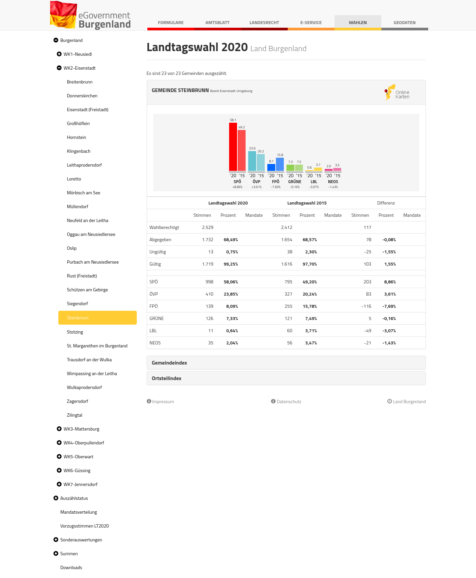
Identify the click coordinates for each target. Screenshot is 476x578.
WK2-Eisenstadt (80, 67)
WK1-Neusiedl (78, 53)
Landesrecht (264, 22)
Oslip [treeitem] (71, 247)
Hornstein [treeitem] (76, 137)
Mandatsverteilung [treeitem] (78, 511)
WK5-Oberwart (78, 456)
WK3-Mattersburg (81, 428)
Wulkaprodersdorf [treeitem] (84, 387)
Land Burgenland (406, 401)
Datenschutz (286, 401)
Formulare (171, 22)
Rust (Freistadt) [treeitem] (82, 275)
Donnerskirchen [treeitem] (82, 95)
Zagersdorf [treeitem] (77, 401)
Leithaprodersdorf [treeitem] (84, 164)
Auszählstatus (74, 498)
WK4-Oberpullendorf (84, 442)
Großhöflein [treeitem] (78, 123)
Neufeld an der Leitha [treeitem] (87, 220)
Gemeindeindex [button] (169, 363)
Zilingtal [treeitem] (74, 414)
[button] (55, 40)
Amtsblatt (217, 22)
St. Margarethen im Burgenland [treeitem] (97, 345)
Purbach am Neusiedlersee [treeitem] (93, 261)
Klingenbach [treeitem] (79, 150)
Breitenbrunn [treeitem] (80, 81)
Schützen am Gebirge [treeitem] (87, 289)
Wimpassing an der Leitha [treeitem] (92, 373)
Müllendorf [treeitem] (77, 206)
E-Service (311, 22)
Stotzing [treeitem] (75, 331)
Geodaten (405, 22)
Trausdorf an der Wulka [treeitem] (89, 359)
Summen (69, 553)
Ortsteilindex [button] (167, 378)
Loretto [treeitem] (74, 178)
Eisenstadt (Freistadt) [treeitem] (87, 109)
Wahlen (358, 22)
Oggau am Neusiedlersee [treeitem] (91, 234)
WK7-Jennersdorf (81, 484)
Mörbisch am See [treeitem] (83, 192)
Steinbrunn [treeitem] (78, 317)
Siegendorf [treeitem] (77, 303)
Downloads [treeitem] (71, 567)
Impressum (160, 401)
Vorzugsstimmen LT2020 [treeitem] (84, 525)
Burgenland (71, 40)
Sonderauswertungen (81, 539)
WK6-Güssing (77, 470)
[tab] (286, 362)
